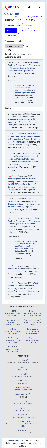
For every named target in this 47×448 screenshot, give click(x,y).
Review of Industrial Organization (21, 187)
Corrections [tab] (12, 36)
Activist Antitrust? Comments (20, 269)
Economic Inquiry (21, 227)
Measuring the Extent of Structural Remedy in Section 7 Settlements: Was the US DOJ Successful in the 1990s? (23, 181)
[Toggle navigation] (28, 7)
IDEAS (10, 441)
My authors (33, 17)
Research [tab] (11, 31)
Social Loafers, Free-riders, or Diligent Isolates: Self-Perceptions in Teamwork (24, 136)
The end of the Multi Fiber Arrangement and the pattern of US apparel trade (22, 119)
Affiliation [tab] (28, 26)
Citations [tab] (22, 31)
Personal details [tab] (13, 26)
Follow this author (21, 17)
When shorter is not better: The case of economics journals (23, 285)
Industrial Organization (23, 71)
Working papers (20, 54)
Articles (31, 54)
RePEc (19, 441)
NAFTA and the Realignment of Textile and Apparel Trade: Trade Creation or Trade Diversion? (23, 159)
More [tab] (32, 31)
